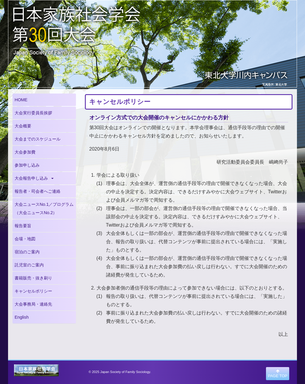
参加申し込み (27, 165)
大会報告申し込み (34, 178)
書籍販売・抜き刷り (33, 278)
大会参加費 (25, 152)
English (22, 317)
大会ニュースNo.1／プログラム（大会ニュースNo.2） (44, 208)
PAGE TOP (277, 373)
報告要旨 (23, 225)
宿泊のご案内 (27, 251)
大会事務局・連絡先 (33, 304)
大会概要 (23, 126)
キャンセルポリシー (33, 291)
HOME (21, 99)
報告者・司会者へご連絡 (37, 191)
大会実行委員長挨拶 (33, 112)
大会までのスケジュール (37, 139)
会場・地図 (25, 238)
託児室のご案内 (29, 265)
